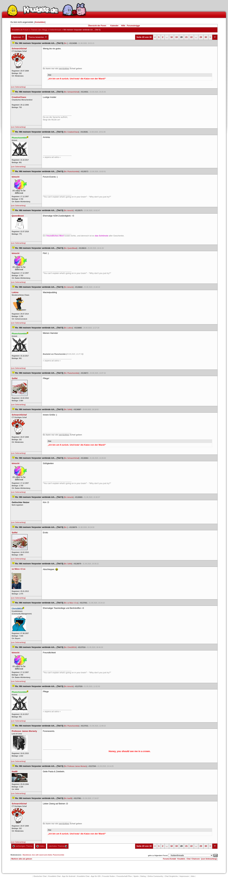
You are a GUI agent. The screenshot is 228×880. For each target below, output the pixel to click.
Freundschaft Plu (124, 876)
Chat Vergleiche (171, 876)
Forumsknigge (133, 26)
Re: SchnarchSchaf (71, 92)
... (167, 37)
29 (201, 37)
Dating (143, 876)
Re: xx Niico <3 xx (71, 603)
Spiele (136, 876)
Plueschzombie (58, 855)
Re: (65, 43)
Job (193, 876)
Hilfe (123, 26)
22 (191, 37)
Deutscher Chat (40, 876)
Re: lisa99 (68, 798)
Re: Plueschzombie (71, 171)
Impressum (184, 876)
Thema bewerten (37, 37)
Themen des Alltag (39, 30)
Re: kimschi (68, 210)
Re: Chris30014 (70, 647)
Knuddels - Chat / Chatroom (188, 859)
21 (186, 37)
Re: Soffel (68, 409)
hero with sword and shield (42, 855)
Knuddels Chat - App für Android (61, 876)
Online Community (155, 876)
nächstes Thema (58, 846)
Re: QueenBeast (70, 248)
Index (40, 846)
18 (171, 37)
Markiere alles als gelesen (21, 859)
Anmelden (40, 22)
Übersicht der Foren (97, 26)
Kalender (114, 26)
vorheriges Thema (22, 846)
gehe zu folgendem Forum (158, 855)
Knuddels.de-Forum (20, 30)
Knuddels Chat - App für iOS (89, 876)
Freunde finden (108, 876)
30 (206, 37)
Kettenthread (55, 30)
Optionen (18, 37)
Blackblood (27, 855)
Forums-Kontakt (169, 859)
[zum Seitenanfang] (18, 87)
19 (176, 37)
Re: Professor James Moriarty (75, 766)
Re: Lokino (68, 328)
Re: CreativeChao (71, 132)
